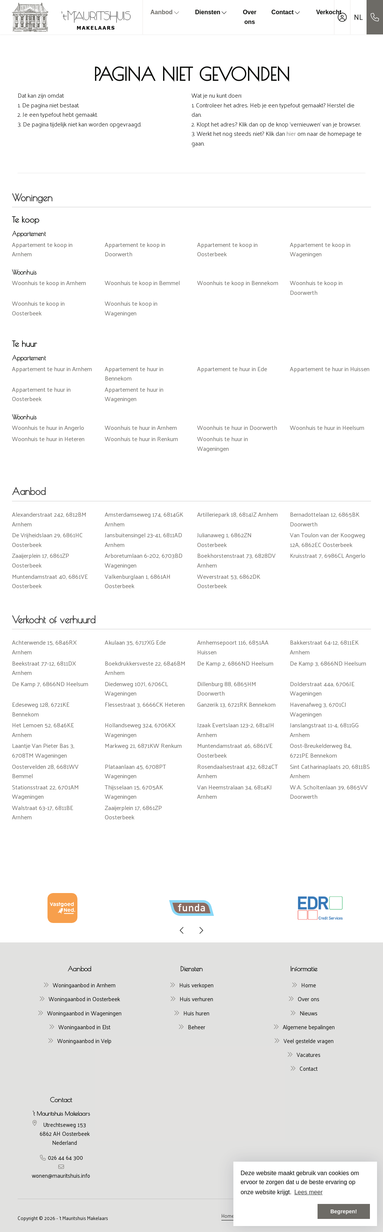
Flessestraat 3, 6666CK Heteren (145, 704)
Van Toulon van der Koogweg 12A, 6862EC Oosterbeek (327, 539)
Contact (286, 12)
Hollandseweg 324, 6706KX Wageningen (140, 729)
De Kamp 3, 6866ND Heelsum (328, 663)
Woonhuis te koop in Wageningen (131, 308)
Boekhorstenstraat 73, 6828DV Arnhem (236, 560)
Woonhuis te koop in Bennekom (237, 282)
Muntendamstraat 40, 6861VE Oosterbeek (50, 581)
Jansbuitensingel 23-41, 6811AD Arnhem (143, 539)
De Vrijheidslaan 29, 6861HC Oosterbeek (47, 539)
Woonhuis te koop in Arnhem (49, 282)
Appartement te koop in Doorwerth (135, 249)
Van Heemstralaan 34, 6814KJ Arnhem (234, 792)
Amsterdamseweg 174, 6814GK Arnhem (144, 519)
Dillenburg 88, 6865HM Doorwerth (226, 688)
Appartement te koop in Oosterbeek (227, 249)
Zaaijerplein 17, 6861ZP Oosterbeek (40, 560)
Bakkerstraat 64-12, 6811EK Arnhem (324, 647)
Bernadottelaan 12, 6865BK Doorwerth (324, 519)
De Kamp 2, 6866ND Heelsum (235, 663)
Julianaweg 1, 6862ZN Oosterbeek (224, 539)
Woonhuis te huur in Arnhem (141, 427)
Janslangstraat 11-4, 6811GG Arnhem (324, 729)
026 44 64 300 (65, 1157)
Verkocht (328, 12)
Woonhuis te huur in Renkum (141, 438)
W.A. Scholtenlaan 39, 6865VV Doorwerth (329, 792)
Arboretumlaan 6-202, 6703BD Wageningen (144, 560)
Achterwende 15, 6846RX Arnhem (44, 647)
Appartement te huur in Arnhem (52, 368)
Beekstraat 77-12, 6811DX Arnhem (44, 668)
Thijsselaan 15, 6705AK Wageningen (134, 792)
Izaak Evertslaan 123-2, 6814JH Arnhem (235, 729)
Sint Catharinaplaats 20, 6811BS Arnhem (330, 771)
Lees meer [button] (308, 1192)
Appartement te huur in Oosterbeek (41, 394)
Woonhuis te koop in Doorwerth (316, 287)
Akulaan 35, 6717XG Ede (135, 642)
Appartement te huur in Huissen (330, 368)
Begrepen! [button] (343, 1211)
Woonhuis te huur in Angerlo (48, 427)
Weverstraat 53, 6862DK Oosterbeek (228, 581)
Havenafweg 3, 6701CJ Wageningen (318, 709)
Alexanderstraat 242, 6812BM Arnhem (49, 519)
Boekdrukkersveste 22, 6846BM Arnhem (145, 668)
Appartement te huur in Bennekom (134, 373)
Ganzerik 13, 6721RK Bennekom (236, 704)
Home (227, 1215)
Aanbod (165, 12)
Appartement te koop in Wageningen (320, 249)
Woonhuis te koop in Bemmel (142, 282)
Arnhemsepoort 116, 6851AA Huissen (233, 647)
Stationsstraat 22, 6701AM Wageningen (45, 792)
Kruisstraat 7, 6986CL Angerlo (327, 555)
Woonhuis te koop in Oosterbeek (38, 308)
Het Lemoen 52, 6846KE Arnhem (43, 729)
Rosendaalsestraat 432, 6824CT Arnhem (237, 771)
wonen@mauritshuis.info (61, 1175)
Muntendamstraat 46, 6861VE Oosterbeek (235, 750)
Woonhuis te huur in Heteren (48, 438)
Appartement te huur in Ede (232, 368)
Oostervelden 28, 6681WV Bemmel (45, 771)
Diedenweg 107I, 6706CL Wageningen (136, 688)
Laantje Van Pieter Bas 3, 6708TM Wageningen (43, 750)
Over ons (249, 17)
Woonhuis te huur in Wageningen (222, 443)
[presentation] (182, 930)
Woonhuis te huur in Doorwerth (237, 427)
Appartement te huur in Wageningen (134, 394)
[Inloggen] (342, 17)
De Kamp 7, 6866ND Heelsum (50, 683)
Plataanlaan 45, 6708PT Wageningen (135, 771)
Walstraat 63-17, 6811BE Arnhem (42, 812)
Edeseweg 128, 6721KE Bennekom (41, 709)
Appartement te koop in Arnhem (42, 249)
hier (291, 133)
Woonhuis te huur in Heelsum (327, 427)
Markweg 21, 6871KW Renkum (143, 745)
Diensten (211, 12)
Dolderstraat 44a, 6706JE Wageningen (322, 688)
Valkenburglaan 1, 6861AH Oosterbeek (138, 581)
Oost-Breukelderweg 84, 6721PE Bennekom (321, 750)
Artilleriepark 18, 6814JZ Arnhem (237, 514)
